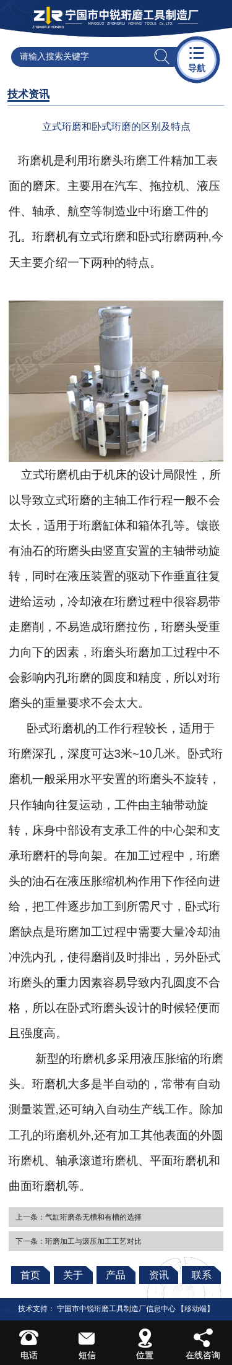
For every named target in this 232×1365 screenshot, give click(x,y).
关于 (73, 1275)
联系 (202, 1275)
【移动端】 (195, 1308)
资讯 (159, 1275)
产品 (116, 1275)
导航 (196, 59)
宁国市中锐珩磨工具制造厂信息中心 (116, 1308)
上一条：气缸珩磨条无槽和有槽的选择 (78, 1217)
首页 (30, 1275)
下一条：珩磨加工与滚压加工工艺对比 (78, 1241)
